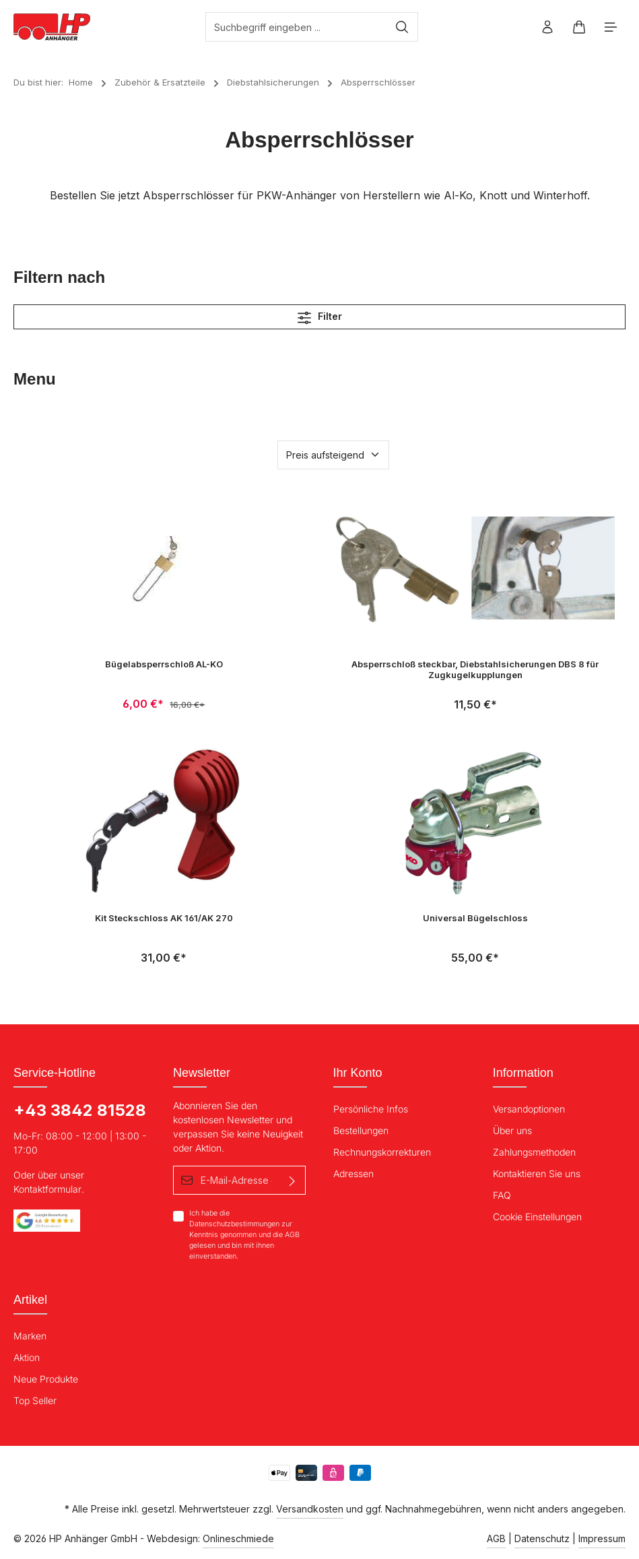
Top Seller (35, 1400)
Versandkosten (309, 1509)
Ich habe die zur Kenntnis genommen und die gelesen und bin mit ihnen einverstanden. (244, 1235)
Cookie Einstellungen (537, 1216)
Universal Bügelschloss (475, 918)
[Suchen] (402, 27)
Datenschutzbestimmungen (234, 1224)
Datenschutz (542, 1538)
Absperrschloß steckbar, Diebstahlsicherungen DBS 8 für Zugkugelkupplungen (475, 669)
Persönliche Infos (370, 1109)
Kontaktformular (47, 1189)
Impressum (602, 1538)
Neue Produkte (45, 1379)
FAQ (502, 1195)
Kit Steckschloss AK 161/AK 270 (164, 918)
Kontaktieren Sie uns (536, 1173)
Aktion (26, 1357)
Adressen (353, 1173)
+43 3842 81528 (79, 1110)
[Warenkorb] (579, 27)
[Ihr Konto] (547, 27)
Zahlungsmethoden (534, 1152)
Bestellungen (361, 1130)
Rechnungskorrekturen (382, 1152)
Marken (29, 1335)
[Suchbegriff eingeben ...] (296, 27)
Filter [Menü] (320, 317)
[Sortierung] (333, 454)
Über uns (512, 1130)
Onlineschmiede (238, 1538)
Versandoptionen (529, 1109)
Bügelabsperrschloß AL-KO (164, 664)
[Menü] (611, 27)
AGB (292, 1235)
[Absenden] (293, 1180)
